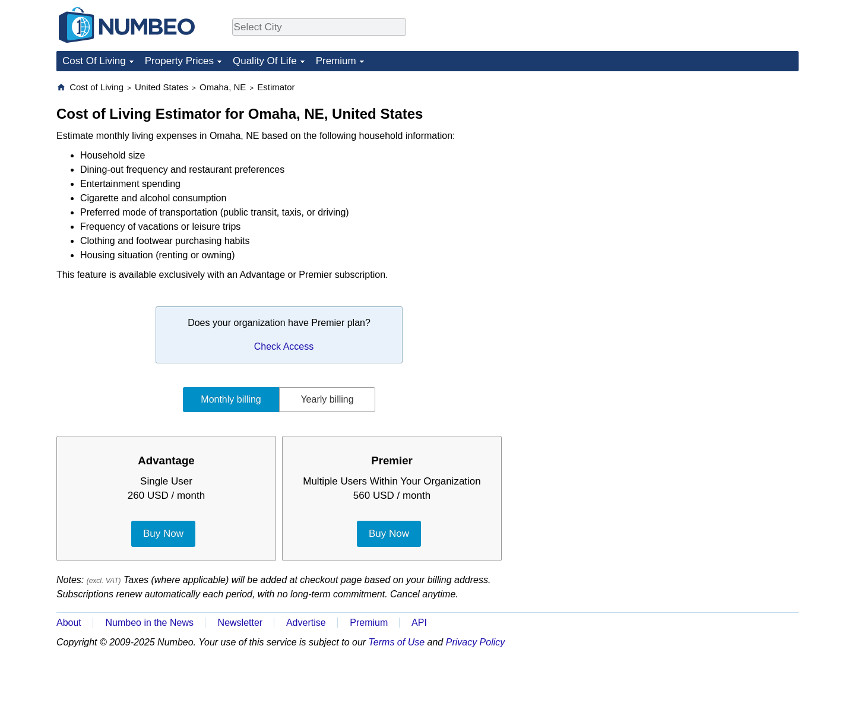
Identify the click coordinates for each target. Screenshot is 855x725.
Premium (336, 61)
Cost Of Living (94, 61)
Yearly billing (326, 399)
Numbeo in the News (149, 623)
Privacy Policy (475, 642)
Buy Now (163, 533)
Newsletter (240, 623)
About (68, 623)
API (419, 623)
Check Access (284, 346)
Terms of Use (397, 642)
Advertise (306, 623)
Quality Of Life (265, 61)
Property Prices (179, 61)
